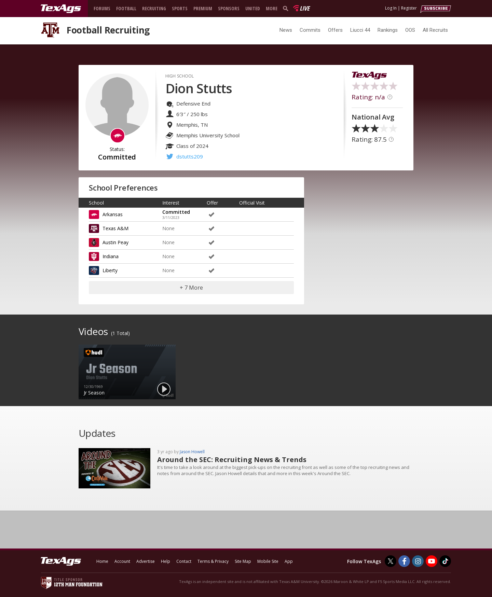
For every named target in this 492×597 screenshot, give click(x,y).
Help (165, 561)
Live (305, 8)
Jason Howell (192, 452)
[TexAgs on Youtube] (431, 561)
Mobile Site (267, 561)
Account (122, 561)
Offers (335, 30)
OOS (410, 30)
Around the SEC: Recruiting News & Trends (231, 459)
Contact (183, 561)
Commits (310, 30)
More (271, 8)
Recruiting (154, 8)
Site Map (243, 561)
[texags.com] (61, 8)
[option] (127, 372)
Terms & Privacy (213, 561)
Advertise (145, 561)
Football (126, 8)
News (285, 30)
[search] (287, 8)
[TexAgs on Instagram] (418, 561)
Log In (391, 8)
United (252, 8)
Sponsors (229, 8)
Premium (202, 8)
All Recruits (435, 30)
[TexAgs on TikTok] (445, 561)
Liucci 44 (360, 30)
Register (409, 8)
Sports (180, 8)
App (289, 561)
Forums (102, 8)
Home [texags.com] (102, 561)
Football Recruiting (108, 30)
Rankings (388, 30)
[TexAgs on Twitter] (390, 561)
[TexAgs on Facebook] (404, 561)
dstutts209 (189, 156)
